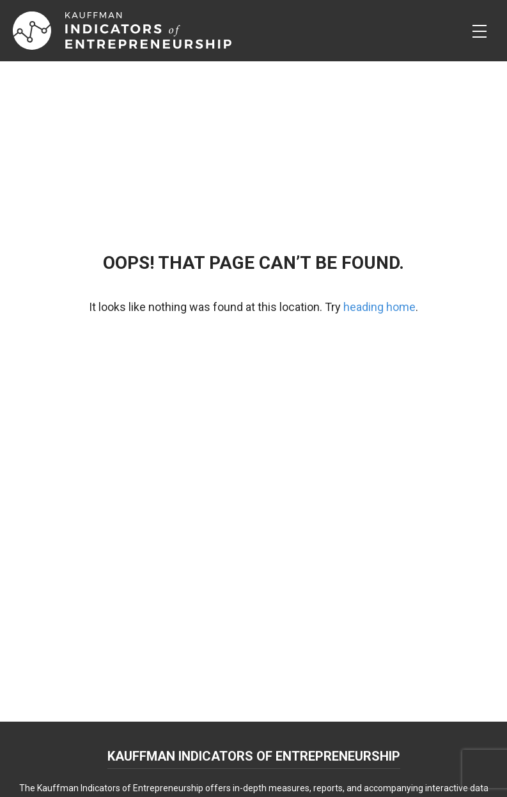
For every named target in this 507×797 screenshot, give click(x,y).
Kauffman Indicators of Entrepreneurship (253, 756)
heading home (379, 307)
